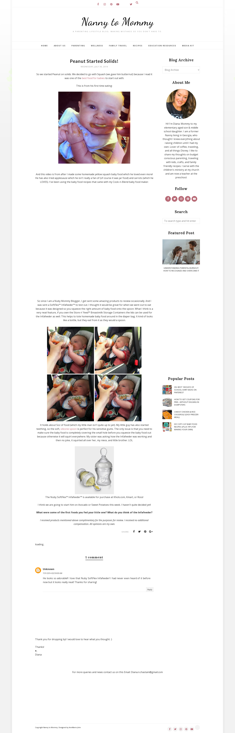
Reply (149, 589)
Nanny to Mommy (117, 21)
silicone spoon (69, 429)
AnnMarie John (75, 727)
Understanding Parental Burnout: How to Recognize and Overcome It (181, 269)
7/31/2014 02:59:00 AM (52, 573)
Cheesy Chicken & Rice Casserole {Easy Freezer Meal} (186, 414)
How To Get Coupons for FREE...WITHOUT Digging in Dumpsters (187, 402)
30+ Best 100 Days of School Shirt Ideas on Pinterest (185, 390)
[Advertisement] (181, 324)
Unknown (48, 569)
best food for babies (93, 78)
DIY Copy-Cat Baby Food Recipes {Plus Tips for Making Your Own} (185, 427)
